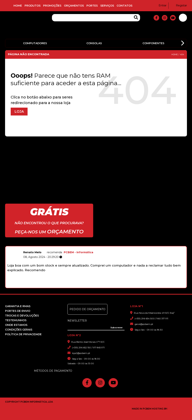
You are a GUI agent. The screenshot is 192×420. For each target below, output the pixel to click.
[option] (96, 265)
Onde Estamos (16, 325)
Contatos (124, 5)
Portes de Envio (17, 311)
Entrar (160, 5)
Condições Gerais (18, 329)
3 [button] (87, 286)
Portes (92, 5)
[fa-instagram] (164, 18)
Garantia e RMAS (17, 306)
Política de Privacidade (23, 334)
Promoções (52, 5)
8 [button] (107, 286)
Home (18, 5)
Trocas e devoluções (22, 315)
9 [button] (111, 286)
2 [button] (83, 286)
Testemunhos (15, 320)
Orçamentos (74, 5)
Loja (19, 111)
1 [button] (79, 286)
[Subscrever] (116, 328)
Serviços (107, 5)
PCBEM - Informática (78, 252)
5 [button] (95, 286)
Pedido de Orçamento (87, 309)
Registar (179, 5)
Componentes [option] (153, 43)
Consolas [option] (94, 43)
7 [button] (103, 286)
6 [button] (99, 286)
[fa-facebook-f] (156, 18)
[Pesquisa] (96, 17)
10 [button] (115, 286)
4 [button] (91, 286)
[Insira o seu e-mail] (96, 327)
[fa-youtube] (173, 18)
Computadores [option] (35, 43)
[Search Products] (136, 17)
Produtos (32, 5)
